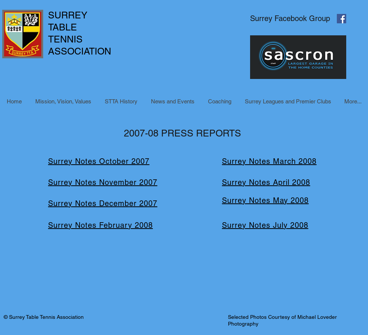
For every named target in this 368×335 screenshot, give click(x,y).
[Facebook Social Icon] (341, 18)
